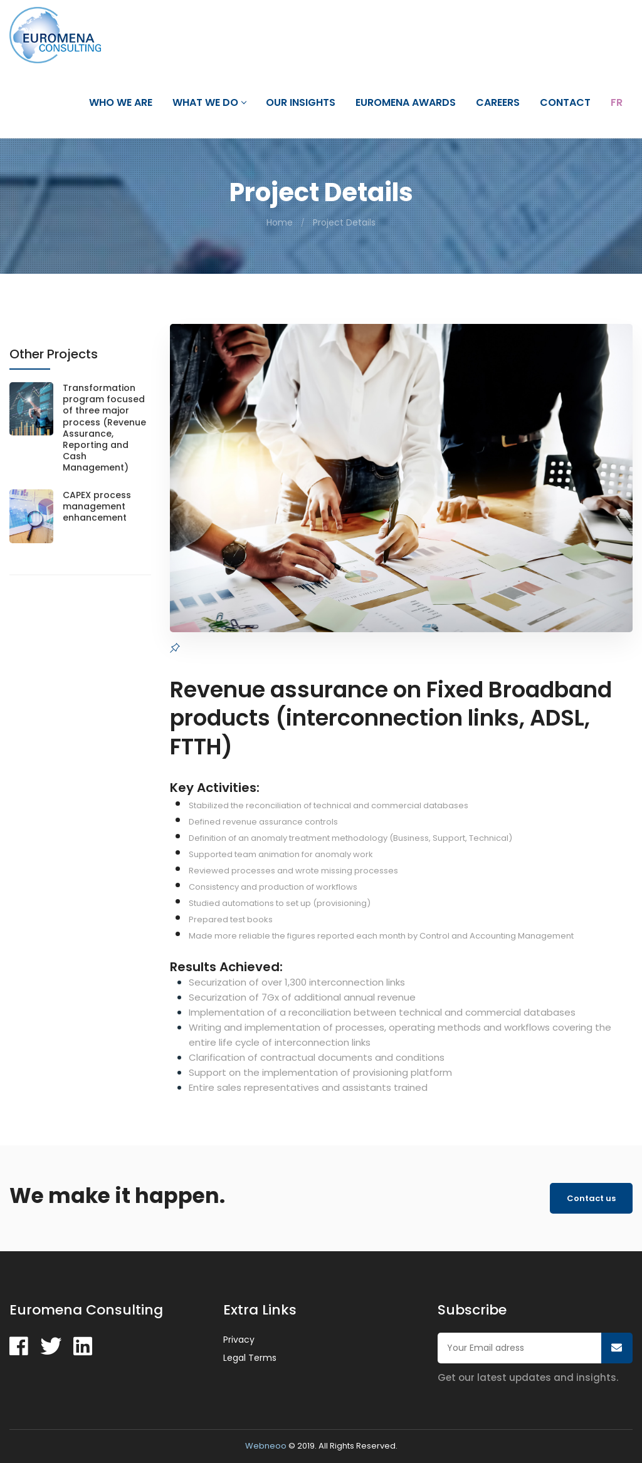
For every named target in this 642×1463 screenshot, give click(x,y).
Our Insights (300, 103)
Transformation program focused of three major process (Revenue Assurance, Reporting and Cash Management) (104, 428)
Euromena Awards (405, 103)
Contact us (591, 1198)
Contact (565, 103)
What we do (209, 103)
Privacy (239, 1339)
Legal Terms (249, 1357)
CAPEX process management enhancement (97, 506)
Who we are (120, 103)
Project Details (344, 222)
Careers (498, 103)
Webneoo (266, 1446)
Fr (617, 103)
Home (279, 222)
